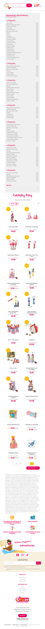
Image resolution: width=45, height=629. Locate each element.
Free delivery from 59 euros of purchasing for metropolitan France (12, 523)
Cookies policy (23, 624)
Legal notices (15, 624)
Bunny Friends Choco (32, 396)
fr (40, 4)
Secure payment (32, 521)
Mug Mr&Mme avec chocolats (31, 368)
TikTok (27, 555)
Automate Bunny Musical (13, 397)
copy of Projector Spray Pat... (13, 312)
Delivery (22, 592)
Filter (13, 204)
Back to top (33, 468)
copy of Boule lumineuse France (31, 312)
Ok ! (29, 5)
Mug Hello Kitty (13, 226)
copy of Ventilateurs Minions (32, 284)
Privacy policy (8, 624)
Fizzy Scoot (13, 368)
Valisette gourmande (31, 424)
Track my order (22, 589)
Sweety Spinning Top (13, 424)
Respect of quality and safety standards (12, 532)
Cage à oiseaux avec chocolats (13, 284)
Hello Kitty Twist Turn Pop (31, 255)
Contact (22, 615)
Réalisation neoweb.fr (24, 626)
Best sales (22, 579)
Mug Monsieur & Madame (31, 453)
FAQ (22, 587)
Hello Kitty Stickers (13, 255)
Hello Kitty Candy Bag (31, 226)
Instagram (22, 555)
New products (22, 577)
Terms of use (22, 590)
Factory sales (22, 581)
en (40, 6)
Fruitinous (32, 339)
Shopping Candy (13, 453)
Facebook (17, 555)
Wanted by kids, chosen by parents (32, 532)
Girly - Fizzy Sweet (13, 339)
